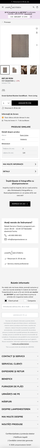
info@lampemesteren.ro (17, 239)
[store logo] (14, 7)
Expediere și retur (13, 371)
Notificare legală (20, 437)
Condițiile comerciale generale (21, 440)
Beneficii (7, 378)
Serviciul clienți (12, 363)
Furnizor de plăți (12, 386)
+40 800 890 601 (15, 235)
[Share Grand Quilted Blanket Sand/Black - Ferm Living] (36, 32)
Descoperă (28, 14)
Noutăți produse (12, 424)
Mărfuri (7, 401)
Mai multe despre (12, 416)
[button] (4, 69)
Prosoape (7, 22)
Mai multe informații (13, 164)
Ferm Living (24, 135)
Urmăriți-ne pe (11, 394)
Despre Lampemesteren (16, 409)
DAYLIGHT (18, 17)
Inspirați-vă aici (18, 204)
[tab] (20, 356)
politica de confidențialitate (20, 344)
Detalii (6, 171)
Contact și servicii (13, 356)
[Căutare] (33, 7)
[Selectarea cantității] (6, 103)
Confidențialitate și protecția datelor (20, 433)
